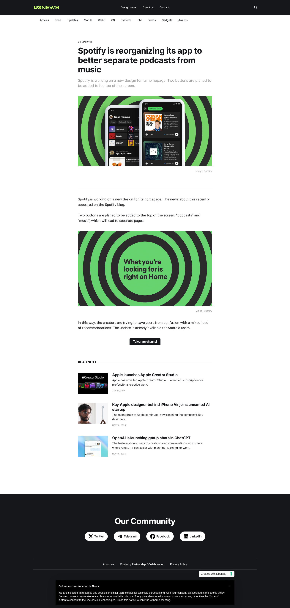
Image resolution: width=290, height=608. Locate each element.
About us (148, 7)
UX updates (85, 42)
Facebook (160, 536)
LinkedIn (192, 536)
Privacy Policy (178, 564)
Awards (183, 20)
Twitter (96, 536)
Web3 (101, 20)
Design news (129, 7)
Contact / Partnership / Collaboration (142, 564)
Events (152, 20)
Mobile (88, 20)
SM (140, 20)
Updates (72, 20)
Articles (44, 20)
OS (113, 20)
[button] (230, 586)
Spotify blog (114, 205)
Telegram (127, 536)
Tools (58, 20)
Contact (164, 7)
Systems (126, 20)
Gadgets (167, 20)
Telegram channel (145, 341)
